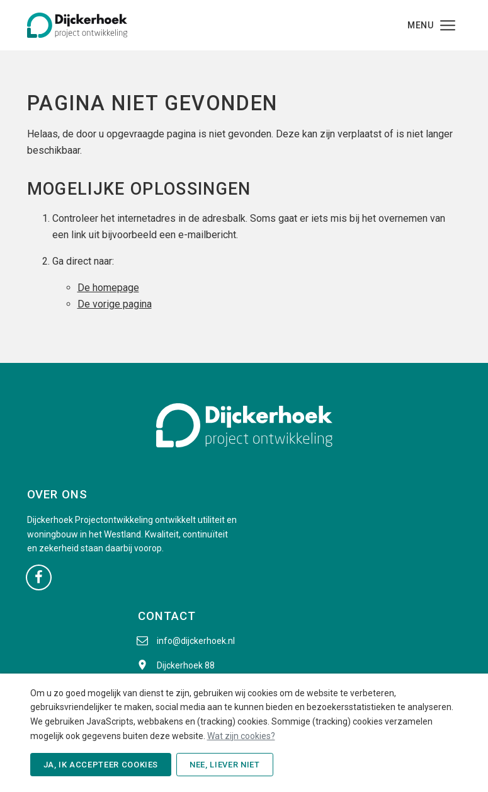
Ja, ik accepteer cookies (101, 764)
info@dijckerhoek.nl (196, 641)
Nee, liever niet (224, 764)
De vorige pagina (114, 304)
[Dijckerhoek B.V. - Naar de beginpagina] (77, 24)
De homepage (108, 288)
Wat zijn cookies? (241, 736)
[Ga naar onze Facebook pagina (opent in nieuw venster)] (38, 576)
